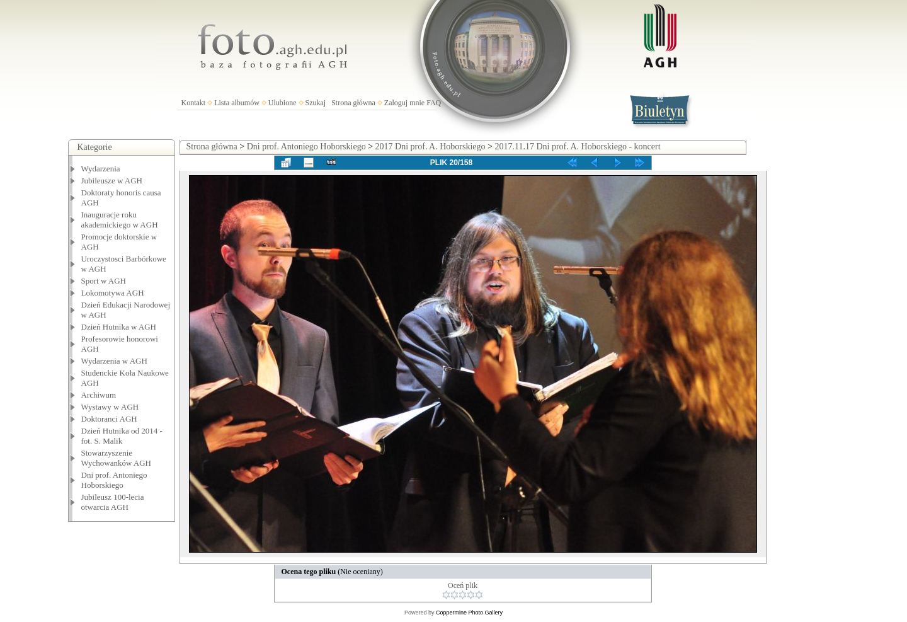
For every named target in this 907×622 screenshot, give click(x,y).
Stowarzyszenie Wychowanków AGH (116, 458)
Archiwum (99, 395)
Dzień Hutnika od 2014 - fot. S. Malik (122, 436)
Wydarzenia (100, 168)
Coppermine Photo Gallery (469, 612)
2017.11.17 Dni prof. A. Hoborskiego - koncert (577, 146)
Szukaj (315, 102)
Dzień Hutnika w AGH (119, 326)
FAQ (433, 102)
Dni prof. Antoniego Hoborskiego (114, 480)
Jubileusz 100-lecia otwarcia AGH (112, 502)
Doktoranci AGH (109, 418)
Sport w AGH (104, 280)
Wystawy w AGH (110, 407)
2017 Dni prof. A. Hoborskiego (430, 146)
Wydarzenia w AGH (114, 361)
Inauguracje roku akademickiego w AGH (119, 219)
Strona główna (353, 102)
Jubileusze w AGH (112, 180)
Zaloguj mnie (404, 102)
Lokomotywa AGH (112, 292)
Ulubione (282, 102)
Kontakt (193, 102)
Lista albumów (237, 102)
